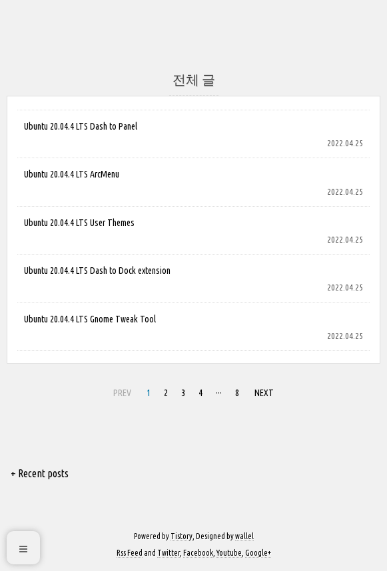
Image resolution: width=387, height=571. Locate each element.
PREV (120, 391)
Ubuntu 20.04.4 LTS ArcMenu (71, 174)
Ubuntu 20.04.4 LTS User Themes (79, 222)
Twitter (168, 552)
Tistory (182, 536)
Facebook (198, 552)
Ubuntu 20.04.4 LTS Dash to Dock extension (97, 270)
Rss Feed (130, 552)
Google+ (258, 552)
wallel (244, 536)
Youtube (229, 552)
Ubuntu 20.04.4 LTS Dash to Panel (80, 126)
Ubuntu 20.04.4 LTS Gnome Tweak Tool (90, 319)
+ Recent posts (40, 473)
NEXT (262, 391)
